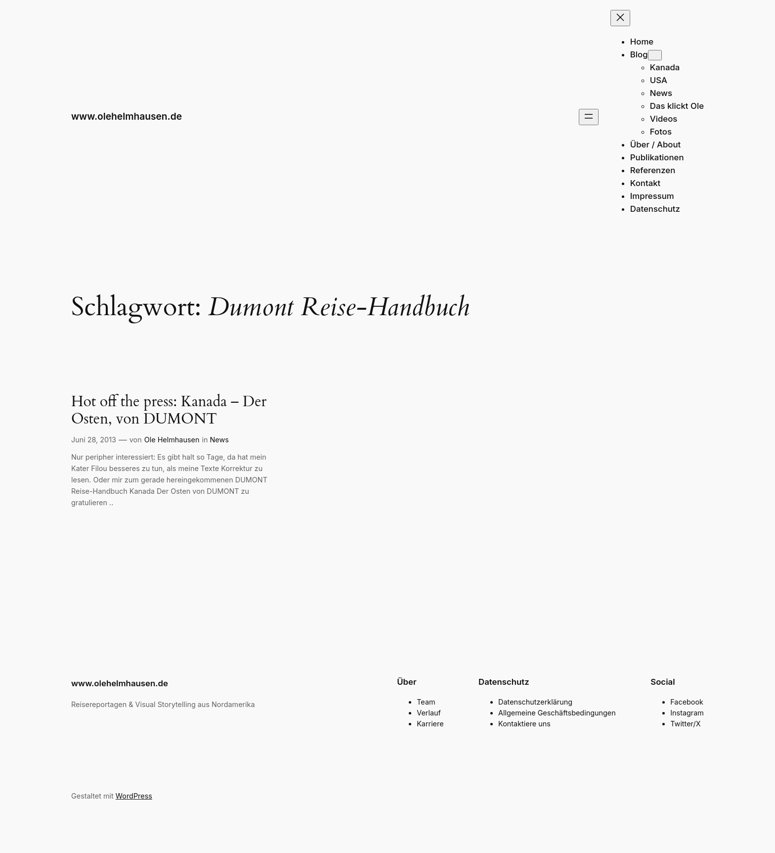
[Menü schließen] (620, 18)
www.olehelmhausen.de (126, 116)
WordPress (134, 796)
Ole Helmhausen (172, 439)
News (219, 439)
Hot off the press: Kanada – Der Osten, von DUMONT (168, 410)
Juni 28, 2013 (93, 439)
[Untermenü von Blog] (655, 55)
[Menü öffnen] (589, 117)
